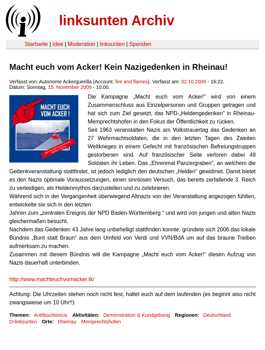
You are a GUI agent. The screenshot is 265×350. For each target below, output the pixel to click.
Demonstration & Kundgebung (137, 315)
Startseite (36, 44)
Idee (57, 44)
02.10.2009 (193, 81)
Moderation (81, 44)
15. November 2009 (69, 87)
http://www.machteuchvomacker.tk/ (51, 279)
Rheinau (67, 321)
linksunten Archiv (116, 20)
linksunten (112, 44)
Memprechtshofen (101, 321)
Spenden (140, 44)
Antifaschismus (50, 315)
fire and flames (131, 81)
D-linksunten (23, 321)
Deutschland (217, 315)
